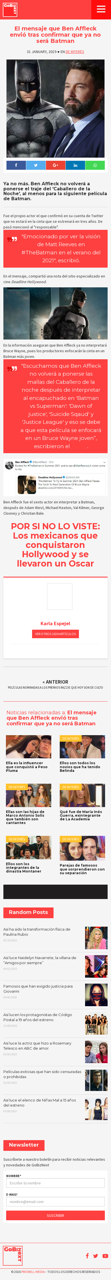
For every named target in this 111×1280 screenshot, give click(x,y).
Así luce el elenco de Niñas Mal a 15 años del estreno (55, 1109)
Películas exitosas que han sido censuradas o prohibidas (55, 1080)
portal (79, 446)
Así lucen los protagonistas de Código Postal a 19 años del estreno (55, 1023)
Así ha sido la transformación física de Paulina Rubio (55, 938)
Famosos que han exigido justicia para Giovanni (55, 995)
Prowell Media (33, 1272)
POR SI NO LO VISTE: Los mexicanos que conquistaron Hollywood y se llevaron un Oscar (55, 545)
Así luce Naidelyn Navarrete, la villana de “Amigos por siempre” (55, 966)
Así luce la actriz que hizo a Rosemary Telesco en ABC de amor (55, 1052)
